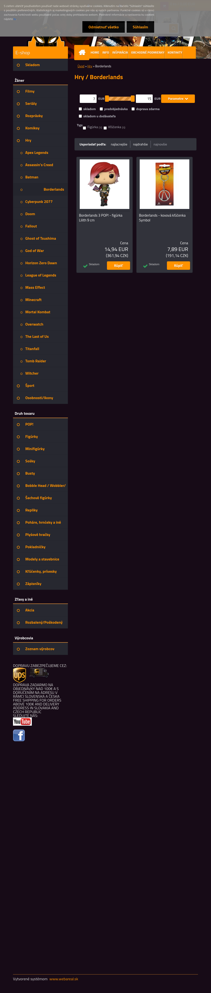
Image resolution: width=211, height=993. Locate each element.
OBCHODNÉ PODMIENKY (148, 52)
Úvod (81, 66)
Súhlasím (140, 27)
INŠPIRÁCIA (120, 52)
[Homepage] (82, 52)
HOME (95, 52)
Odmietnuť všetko (103, 27)
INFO (105, 52)
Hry (89, 66)
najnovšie (160, 144)
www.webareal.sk (63, 979)
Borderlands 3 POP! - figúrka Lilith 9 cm (100, 218)
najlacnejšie (119, 144)
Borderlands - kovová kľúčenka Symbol (162, 218)
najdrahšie (140, 144)
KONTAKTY (175, 52)
